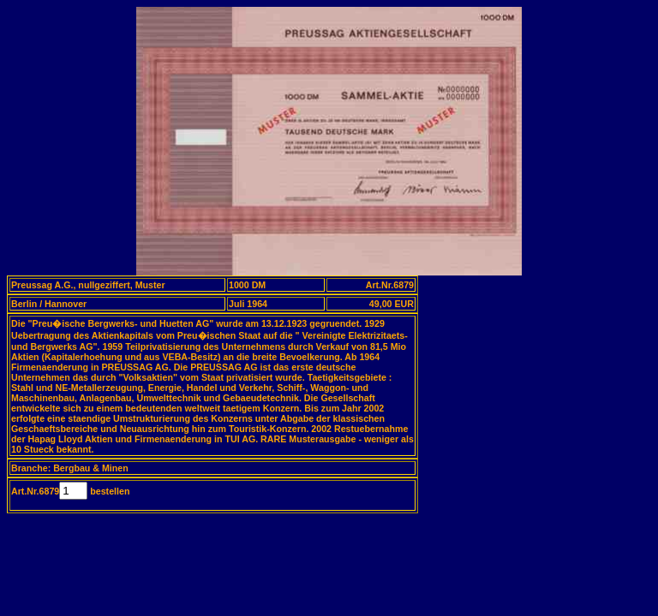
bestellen (108, 491)
